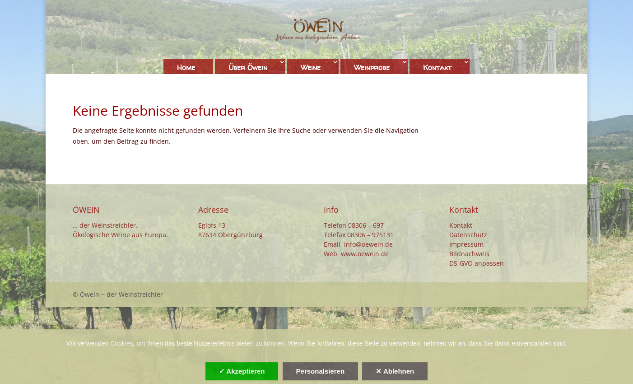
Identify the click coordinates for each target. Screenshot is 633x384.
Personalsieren (320, 371)
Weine (311, 67)
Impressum (466, 244)
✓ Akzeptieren (242, 371)
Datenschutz (468, 234)
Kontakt (437, 67)
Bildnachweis (469, 253)
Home (186, 67)
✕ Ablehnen (395, 371)
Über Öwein (247, 67)
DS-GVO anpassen (476, 263)
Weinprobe (372, 67)
